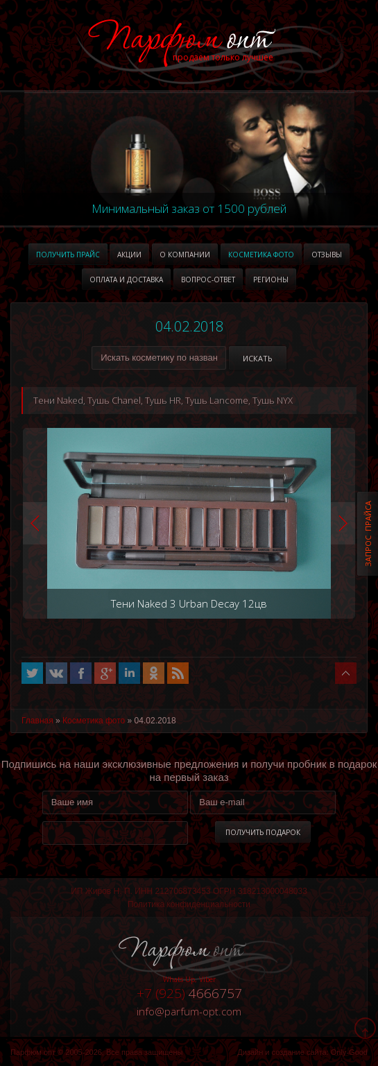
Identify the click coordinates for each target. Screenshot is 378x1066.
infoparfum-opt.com (189, 1011)
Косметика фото (261, 254)
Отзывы (326, 254)
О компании (185, 254)
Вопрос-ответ (208, 279)
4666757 (189, 993)
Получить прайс (68, 254)
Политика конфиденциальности (189, 904)
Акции (129, 254)
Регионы (271, 279)
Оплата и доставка (126, 279)
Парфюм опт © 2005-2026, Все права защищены (96, 1052)
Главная (37, 720)
